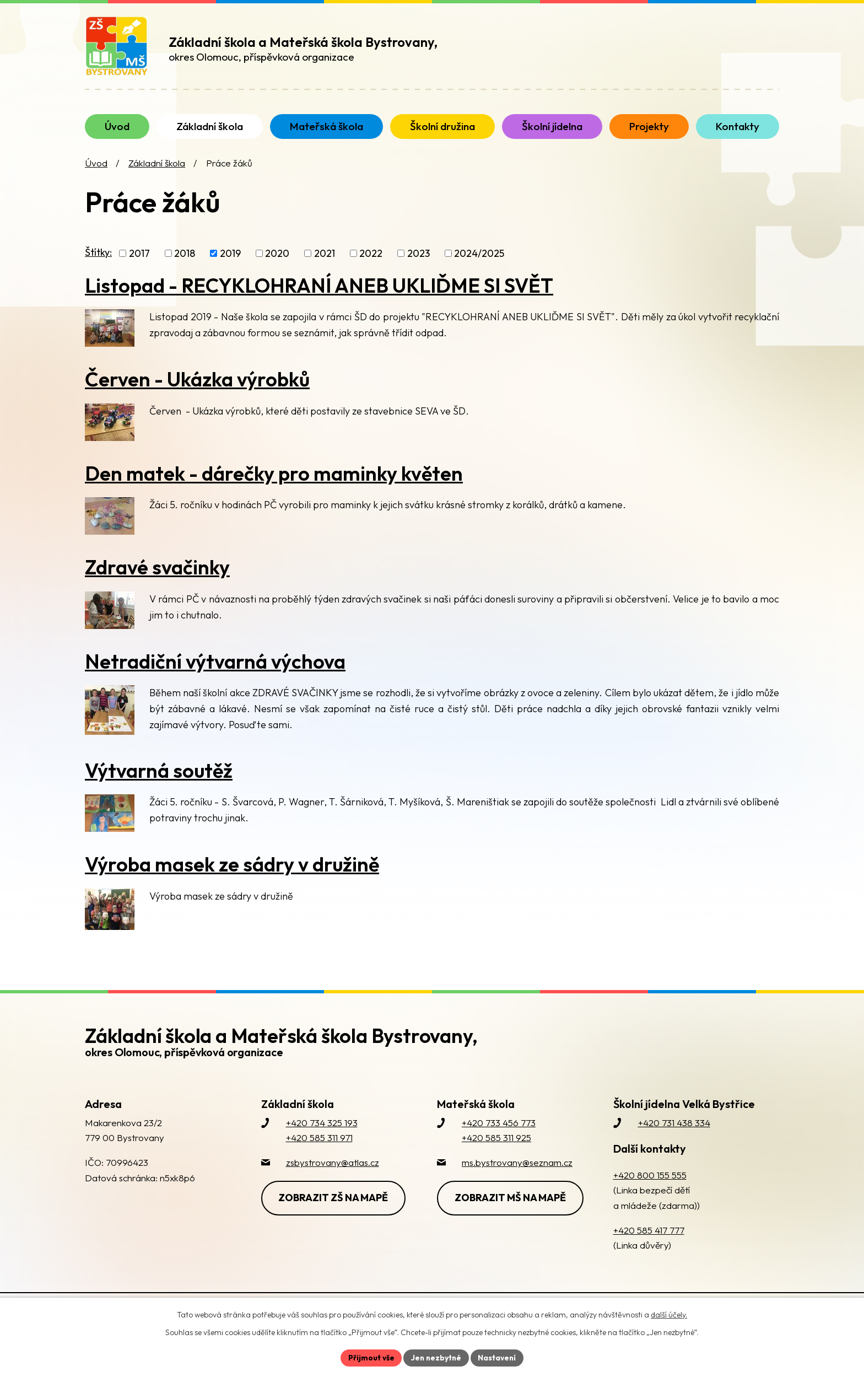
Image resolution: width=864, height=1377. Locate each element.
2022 (370, 264)
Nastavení (498, 1357)
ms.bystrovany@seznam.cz (517, 1173)
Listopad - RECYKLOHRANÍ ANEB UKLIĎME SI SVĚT (319, 295)
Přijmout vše (369, 1357)
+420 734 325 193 (322, 1133)
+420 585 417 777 (648, 1241)
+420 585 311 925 (496, 1148)
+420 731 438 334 (674, 1133)
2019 (230, 264)
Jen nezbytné (436, 1357)
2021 (324, 264)
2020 (277, 264)
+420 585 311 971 (319, 1148)
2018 (184, 264)
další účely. (669, 1314)
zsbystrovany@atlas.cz (332, 1173)
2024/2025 (479, 264)
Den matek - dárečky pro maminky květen (274, 483)
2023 (418, 264)
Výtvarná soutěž (159, 781)
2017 (139, 264)
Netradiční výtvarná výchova (215, 672)
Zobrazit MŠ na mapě (511, 1208)
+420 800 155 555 (650, 1186)
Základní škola (156, 174)
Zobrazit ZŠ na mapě (335, 1208)
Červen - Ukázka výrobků (197, 390)
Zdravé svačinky (157, 578)
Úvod (96, 174)
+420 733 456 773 (499, 1133)
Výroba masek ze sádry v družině (232, 875)
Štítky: (98, 262)
